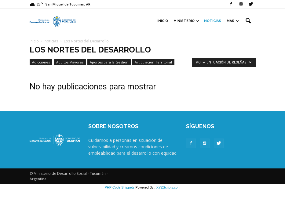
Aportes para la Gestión (109, 62)
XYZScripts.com (168, 187)
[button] (248, 21)
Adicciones (41, 62)
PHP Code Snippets (119, 187)
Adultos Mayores (69, 62)
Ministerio (186, 21)
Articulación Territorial (153, 62)
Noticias (212, 21)
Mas (233, 21)
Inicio (162, 21)
